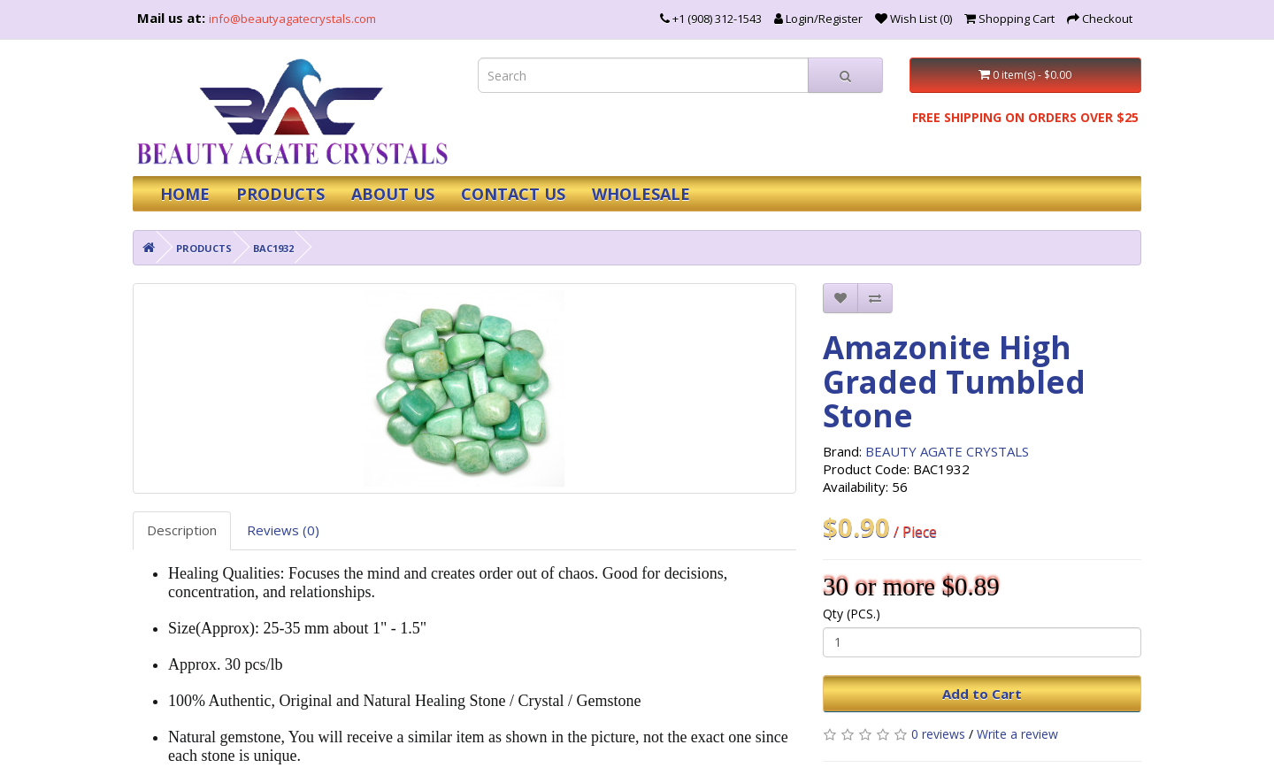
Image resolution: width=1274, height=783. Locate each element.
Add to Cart (982, 693)
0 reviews (938, 733)
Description (182, 530)
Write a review (1017, 733)
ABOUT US (392, 193)
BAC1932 (273, 248)
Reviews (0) (283, 530)
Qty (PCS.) (851, 613)
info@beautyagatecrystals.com (292, 19)
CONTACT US (513, 193)
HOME (185, 193)
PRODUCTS (280, 193)
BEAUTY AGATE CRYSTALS (947, 451)
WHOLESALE (641, 193)
